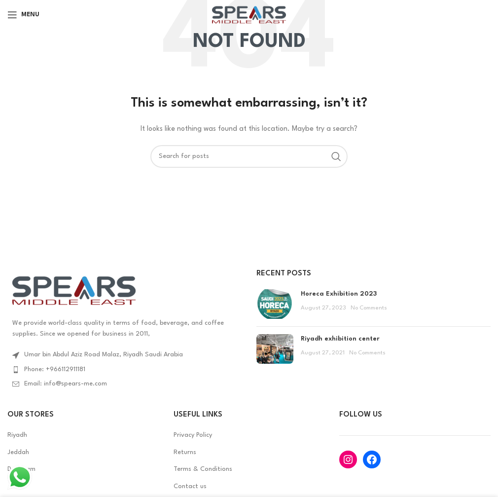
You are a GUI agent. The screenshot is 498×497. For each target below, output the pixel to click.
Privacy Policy (193, 435)
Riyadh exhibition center (340, 339)
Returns (185, 452)
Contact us (190, 486)
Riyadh (17, 435)
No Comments (369, 308)
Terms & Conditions (203, 469)
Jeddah (18, 452)
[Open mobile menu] (23, 15)
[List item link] (124, 369)
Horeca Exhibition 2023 (339, 294)
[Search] (249, 156)
